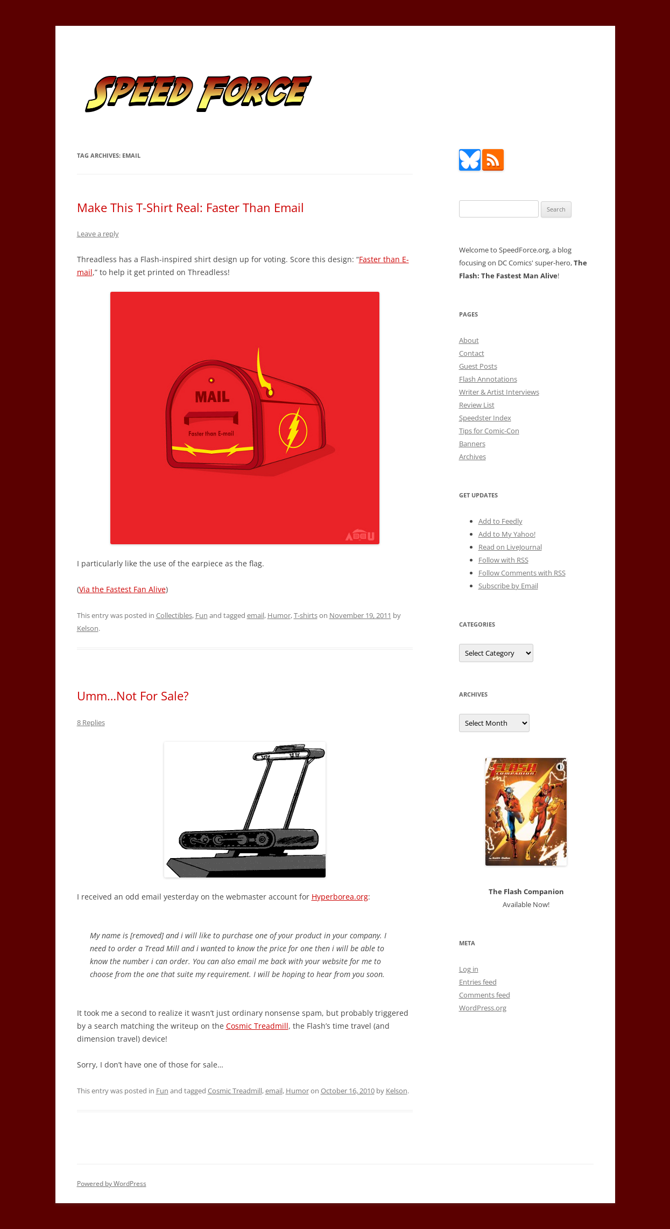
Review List (477, 405)
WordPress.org (482, 1008)
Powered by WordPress (111, 1183)
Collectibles (174, 615)
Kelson (87, 628)
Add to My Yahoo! (506, 534)
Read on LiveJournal (510, 547)
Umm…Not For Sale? (133, 695)
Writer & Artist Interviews (499, 392)
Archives (472, 456)
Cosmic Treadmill (257, 1026)
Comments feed (484, 995)
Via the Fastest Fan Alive (122, 589)
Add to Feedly (500, 521)
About (469, 340)
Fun (201, 615)
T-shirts (306, 615)
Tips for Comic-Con (489, 431)
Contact (471, 353)
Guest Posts (478, 366)
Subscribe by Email (508, 586)
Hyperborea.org (340, 896)
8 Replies (91, 722)
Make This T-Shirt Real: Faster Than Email (190, 207)
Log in (468, 969)
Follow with (503, 560)
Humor (279, 615)
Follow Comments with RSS (522, 573)
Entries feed (478, 982)
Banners (472, 443)
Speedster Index (485, 418)
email (255, 615)
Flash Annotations (488, 379)
